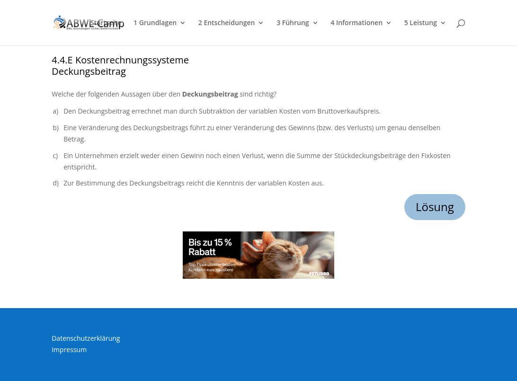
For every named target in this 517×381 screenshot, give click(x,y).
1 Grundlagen (155, 23)
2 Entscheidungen (226, 23)
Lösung (435, 206)
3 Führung (292, 23)
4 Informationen (356, 23)
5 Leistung (420, 23)
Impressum (69, 349)
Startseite (105, 23)
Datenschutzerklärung (86, 338)
